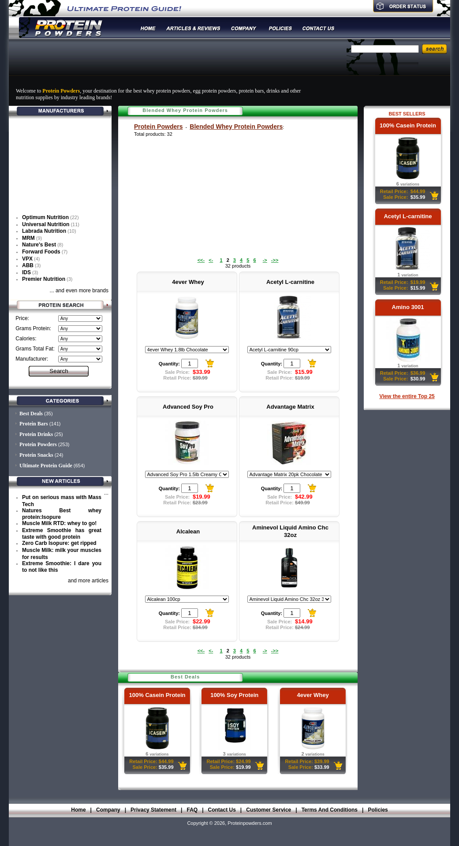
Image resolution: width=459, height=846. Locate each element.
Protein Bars (33, 424)
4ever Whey (188, 282)
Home (78, 810)
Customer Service (268, 810)
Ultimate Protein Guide (45, 465)
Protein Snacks (36, 455)
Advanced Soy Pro (188, 406)
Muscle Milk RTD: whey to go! (59, 523)
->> (275, 260)
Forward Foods (41, 252)
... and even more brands (79, 290)
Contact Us (222, 810)
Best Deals (31, 413)
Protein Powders (158, 126)
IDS (26, 272)
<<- (201, 260)
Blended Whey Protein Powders (236, 126)
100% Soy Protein (234, 695)
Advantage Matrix (290, 406)
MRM (28, 238)
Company (108, 810)
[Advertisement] (175, 63)
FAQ (192, 810)
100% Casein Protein (408, 125)
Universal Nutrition (45, 224)
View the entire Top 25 (407, 396)
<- (211, 260)
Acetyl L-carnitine (408, 216)
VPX (27, 259)
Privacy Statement (153, 810)
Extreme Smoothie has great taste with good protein (61, 533)
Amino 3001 (408, 307)
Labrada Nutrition (44, 231)
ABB (28, 265)
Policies (378, 810)
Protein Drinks (36, 434)
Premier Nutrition (43, 279)
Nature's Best (39, 245)
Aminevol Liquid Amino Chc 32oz (290, 531)
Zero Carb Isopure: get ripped (59, 543)
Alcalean (188, 531)
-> (265, 260)
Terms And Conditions (330, 810)
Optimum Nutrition (45, 217)
